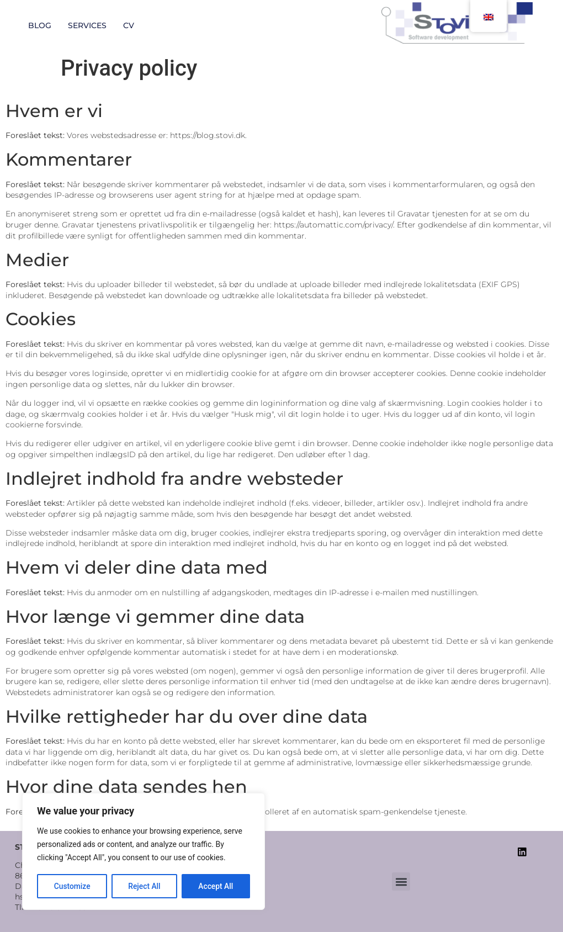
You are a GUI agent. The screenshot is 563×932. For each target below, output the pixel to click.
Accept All (215, 886)
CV (128, 25)
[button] (401, 882)
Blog (39, 25)
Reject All (144, 886)
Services (87, 25)
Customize (72, 886)
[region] (143, 852)
